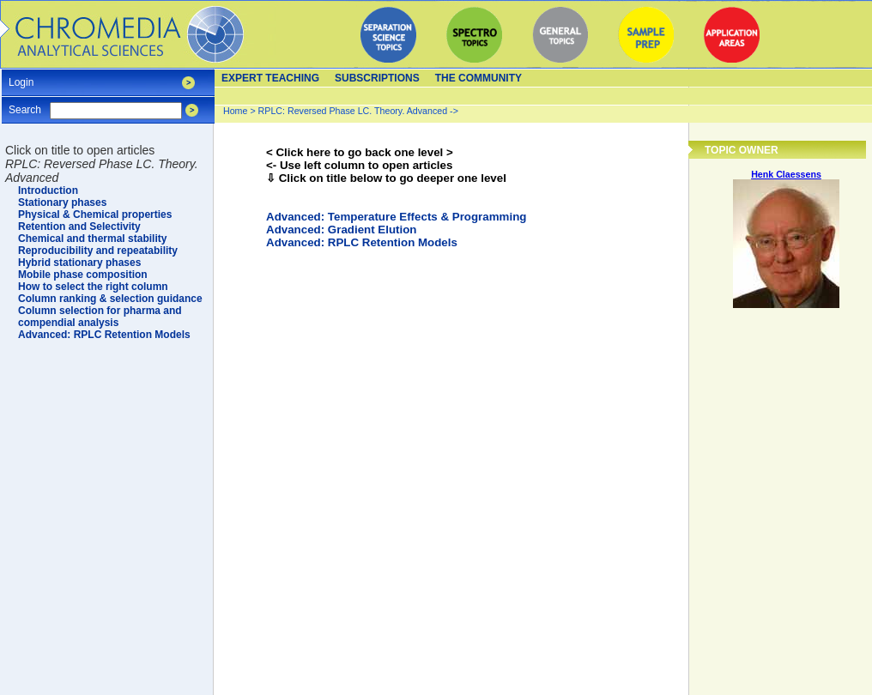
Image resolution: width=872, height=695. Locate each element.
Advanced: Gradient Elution (341, 229)
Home (235, 111)
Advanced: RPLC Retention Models (361, 242)
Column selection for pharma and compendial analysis (100, 317)
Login (21, 76)
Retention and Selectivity (79, 227)
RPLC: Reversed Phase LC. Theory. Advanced (354, 111)
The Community (478, 78)
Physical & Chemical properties (95, 214)
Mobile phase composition (83, 275)
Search (25, 104)
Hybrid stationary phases (79, 263)
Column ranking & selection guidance (110, 299)
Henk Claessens (786, 174)
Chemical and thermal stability (92, 239)
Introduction (48, 190)
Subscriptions (377, 78)
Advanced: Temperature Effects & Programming (396, 216)
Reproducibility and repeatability (98, 251)
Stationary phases (62, 202)
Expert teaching (270, 78)
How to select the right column (93, 287)
